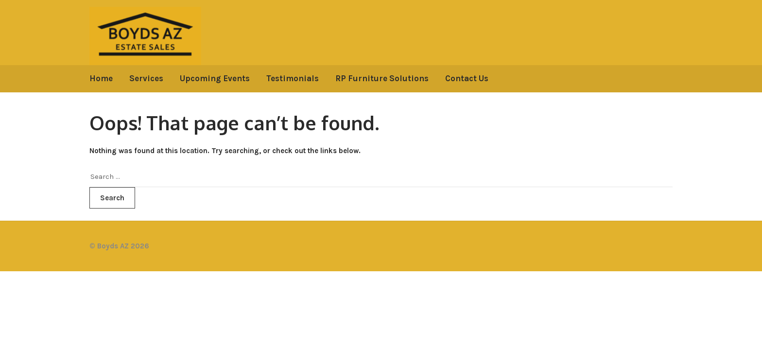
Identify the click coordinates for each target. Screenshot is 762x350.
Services (146, 78)
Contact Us (466, 78)
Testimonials (292, 78)
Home (101, 78)
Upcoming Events (215, 78)
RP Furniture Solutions (382, 78)
